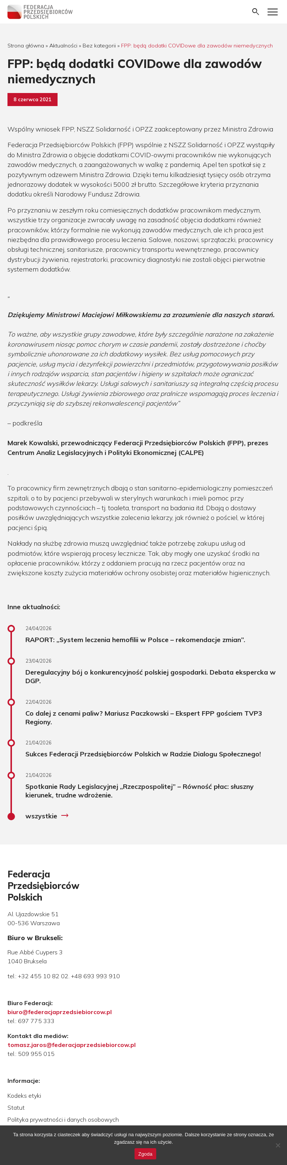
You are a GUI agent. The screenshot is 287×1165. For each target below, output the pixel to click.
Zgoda (145, 1154)
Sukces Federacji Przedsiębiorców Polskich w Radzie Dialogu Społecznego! (143, 754)
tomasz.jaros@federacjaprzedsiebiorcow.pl (71, 1044)
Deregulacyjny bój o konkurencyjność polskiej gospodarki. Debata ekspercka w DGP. (150, 676)
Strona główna (25, 45)
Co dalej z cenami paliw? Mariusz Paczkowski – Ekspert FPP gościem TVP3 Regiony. (143, 717)
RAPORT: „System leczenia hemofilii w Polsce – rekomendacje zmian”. (135, 639)
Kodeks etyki (24, 1095)
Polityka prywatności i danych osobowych (63, 1119)
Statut (16, 1107)
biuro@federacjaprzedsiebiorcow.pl (59, 1012)
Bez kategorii (99, 45)
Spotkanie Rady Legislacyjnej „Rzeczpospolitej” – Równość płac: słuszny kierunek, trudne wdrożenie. (139, 790)
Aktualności (63, 45)
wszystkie (47, 815)
